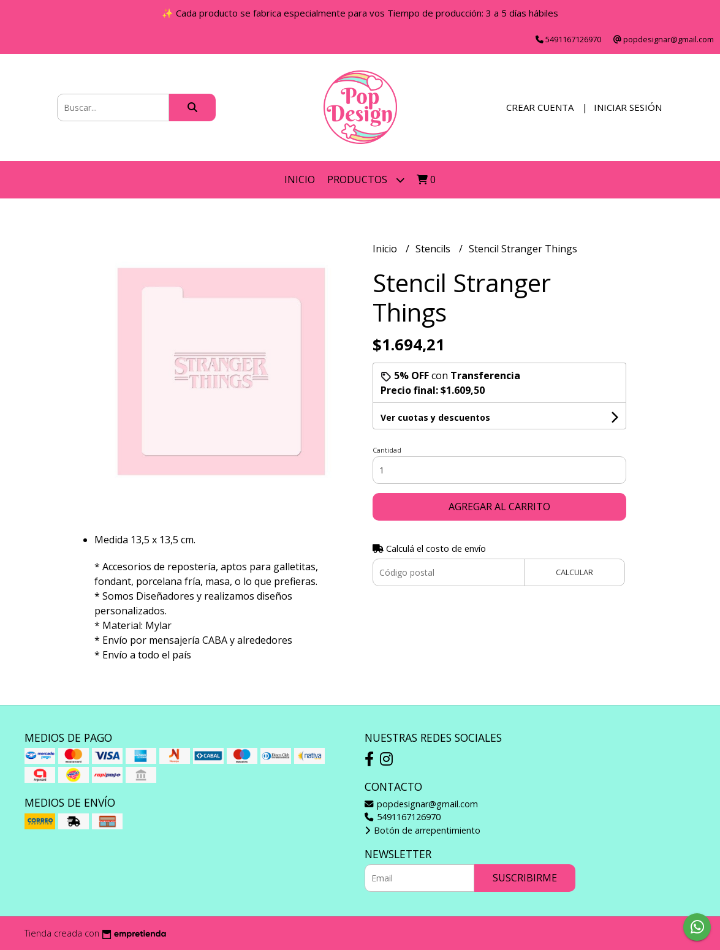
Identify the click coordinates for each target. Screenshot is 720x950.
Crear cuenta (540, 107)
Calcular (574, 572)
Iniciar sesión (628, 107)
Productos (365, 179)
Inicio (299, 179)
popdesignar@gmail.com (421, 804)
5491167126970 (403, 817)
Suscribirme (525, 877)
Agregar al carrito (499, 506)
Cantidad (387, 449)
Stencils (434, 248)
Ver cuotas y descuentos (435, 417)
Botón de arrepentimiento (422, 830)
